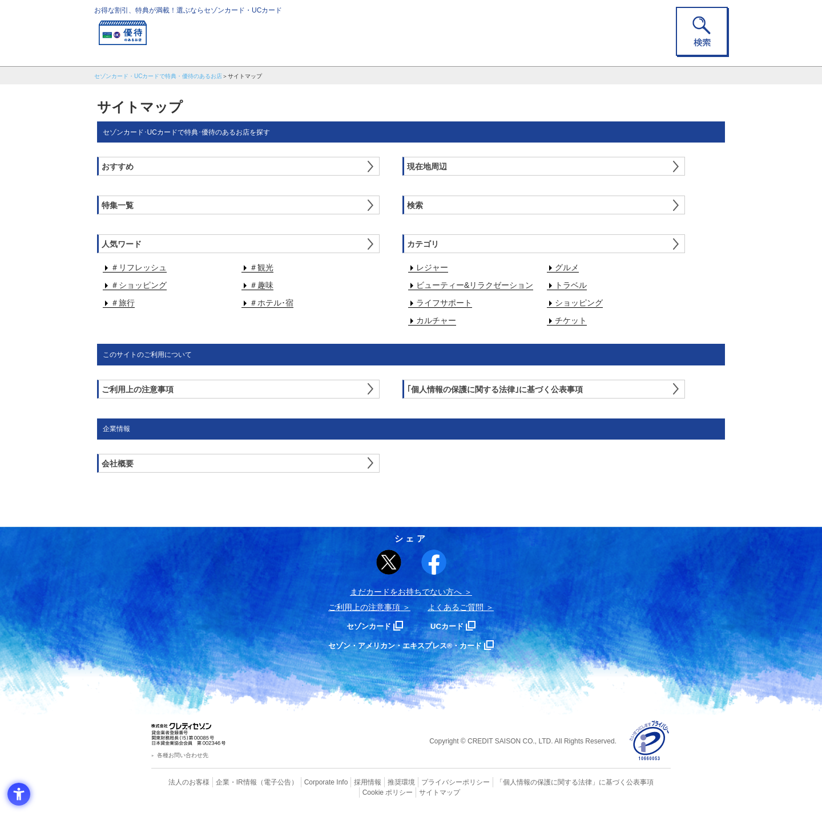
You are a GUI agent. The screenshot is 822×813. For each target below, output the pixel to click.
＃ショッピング (139, 285)
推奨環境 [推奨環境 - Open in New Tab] (376, 781)
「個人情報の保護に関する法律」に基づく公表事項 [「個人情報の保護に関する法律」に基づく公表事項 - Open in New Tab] (537, 781)
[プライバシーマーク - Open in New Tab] (649, 740)
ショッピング (579, 302)
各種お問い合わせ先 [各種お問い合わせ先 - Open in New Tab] (182, 755)
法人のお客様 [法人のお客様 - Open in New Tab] (179, 781)
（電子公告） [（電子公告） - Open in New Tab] (261, 781)
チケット (571, 320)
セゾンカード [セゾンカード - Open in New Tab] (364, 626)
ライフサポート (444, 302)
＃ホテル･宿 (271, 302)
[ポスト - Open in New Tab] (388, 562)
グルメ (567, 267)
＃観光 (261, 267)
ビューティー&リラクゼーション (474, 285)
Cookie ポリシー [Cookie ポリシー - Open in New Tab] (638, 781)
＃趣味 (261, 285)
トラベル (571, 285)
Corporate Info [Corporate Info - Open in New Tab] (306, 781)
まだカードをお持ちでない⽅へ (406, 591)
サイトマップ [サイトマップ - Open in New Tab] (411, 791)
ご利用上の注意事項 (364, 607)
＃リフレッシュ (139, 267)
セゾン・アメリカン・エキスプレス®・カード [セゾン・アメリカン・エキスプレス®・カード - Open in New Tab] (405, 645)
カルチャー (436, 320)
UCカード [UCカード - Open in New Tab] (452, 626)
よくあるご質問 (455, 607)
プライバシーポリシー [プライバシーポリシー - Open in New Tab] (427, 781)
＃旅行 (123, 302)
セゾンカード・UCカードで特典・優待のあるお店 (158, 76)
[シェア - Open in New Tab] (433, 562)
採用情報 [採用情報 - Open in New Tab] (345, 781)
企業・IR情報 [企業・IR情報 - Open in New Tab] (223, 781)
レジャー (432, 267)
